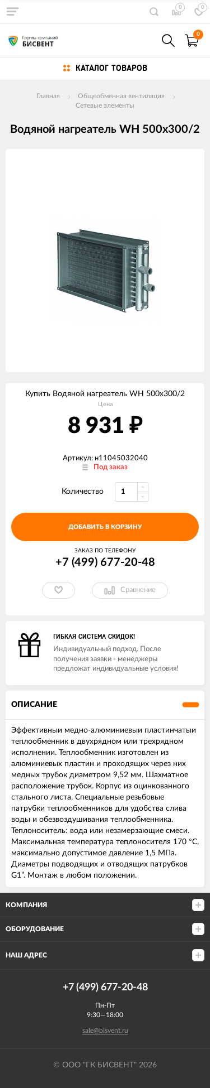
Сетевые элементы (105, 105)
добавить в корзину (105, 527)
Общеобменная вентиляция (121, 96)
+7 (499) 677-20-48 (105, 562)
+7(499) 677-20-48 (144, 40)
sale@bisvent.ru (105, 1030)
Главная (48, 96)
